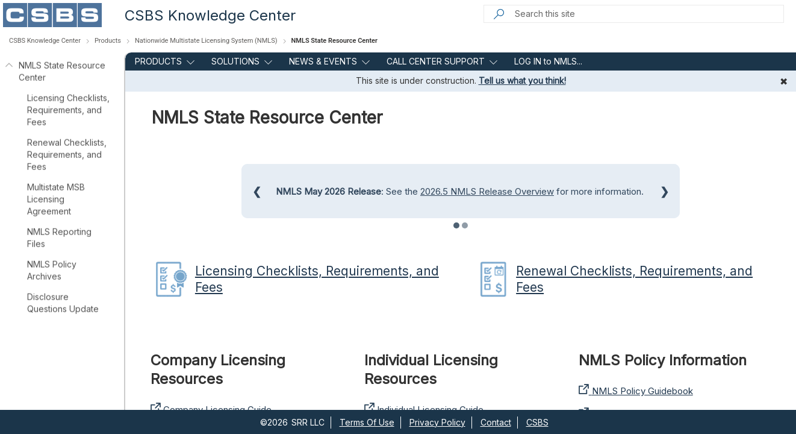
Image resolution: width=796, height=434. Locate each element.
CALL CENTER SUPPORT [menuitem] (436, 61)
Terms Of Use (367, 422)
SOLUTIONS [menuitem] (235, 61)
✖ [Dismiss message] (784, 81)
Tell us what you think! (522, 80)
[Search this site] (648, 13)
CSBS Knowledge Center (210, 15)
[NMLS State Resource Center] (8, 71)
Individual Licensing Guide (424, 409)
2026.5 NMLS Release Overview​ (487, 191)
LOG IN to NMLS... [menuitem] (548, 61)
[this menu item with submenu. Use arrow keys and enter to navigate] (188, 61)
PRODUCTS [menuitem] (158, 61)
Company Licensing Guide (211, 409)
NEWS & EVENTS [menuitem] (323, 61)
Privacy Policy (437, 422)
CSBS (537, 422)
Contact (495, 422)
